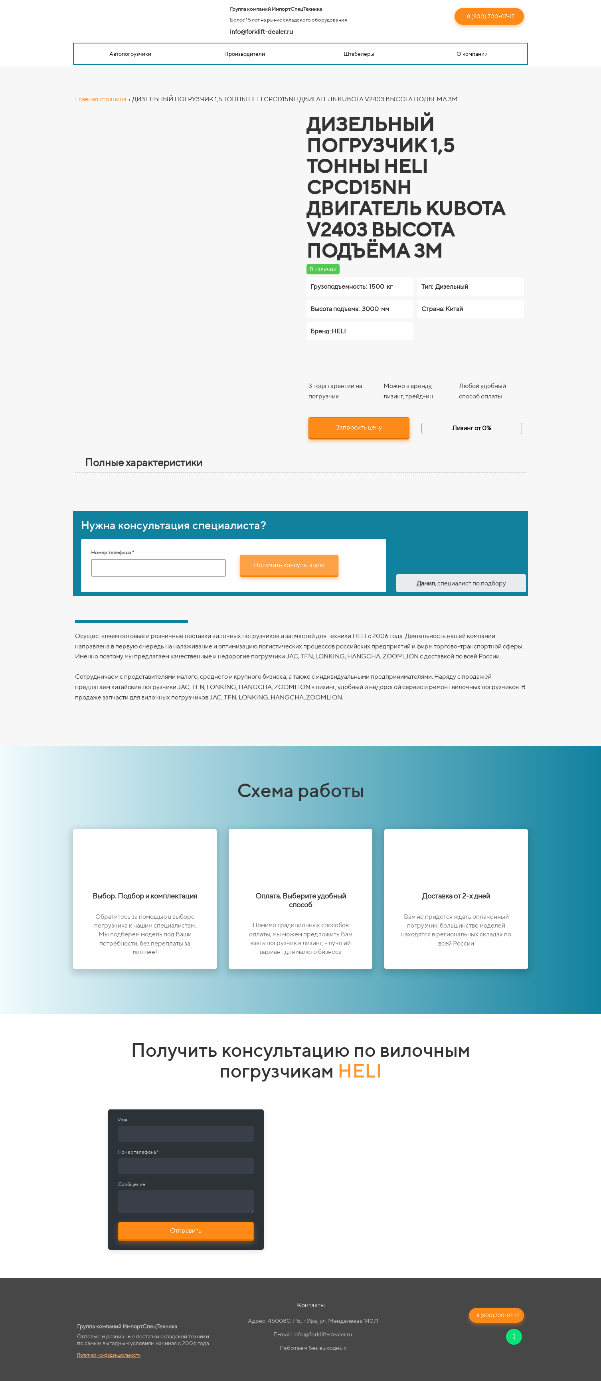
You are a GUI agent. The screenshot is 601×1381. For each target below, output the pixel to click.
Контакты (311, 1305)
